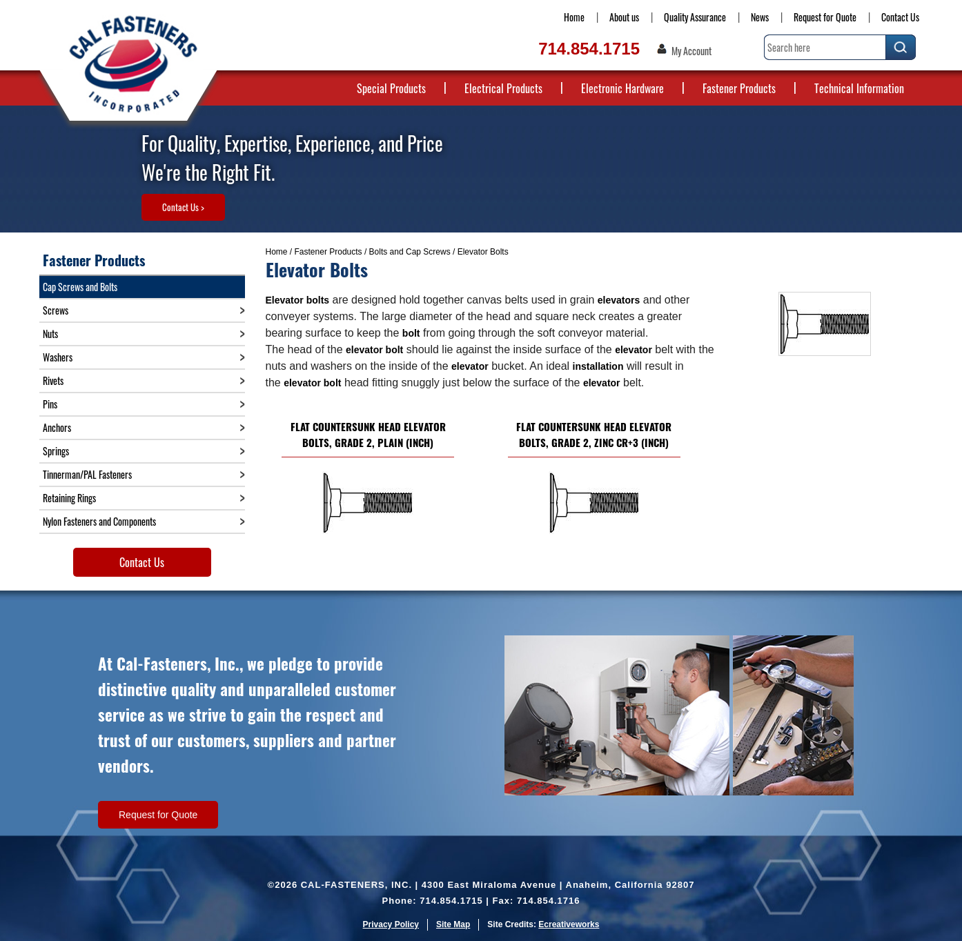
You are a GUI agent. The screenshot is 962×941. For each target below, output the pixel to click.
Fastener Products (739, 88)
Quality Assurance (695, 17)
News (760, 17)
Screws (55, 310)
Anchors (57, 427)
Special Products (391, 88)
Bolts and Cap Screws (410, 252)
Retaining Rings (69, 498)
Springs (56, 451)
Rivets (53, 380)
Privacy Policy (391, 924)
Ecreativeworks (568, 924)
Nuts (50, 333)
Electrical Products (503, 88)
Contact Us (900, 17)
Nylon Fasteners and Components (99, 521)
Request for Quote (825, 17)
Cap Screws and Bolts (80, 286)
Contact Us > (183, 207)
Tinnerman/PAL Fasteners (87, 474)
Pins (50, 404)
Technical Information (859, 88)
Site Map (453, 924)
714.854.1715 (589, 48)
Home (574, 17)
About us (624, 17)
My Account (691, 51)
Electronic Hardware (622, 88)
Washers (57, 357)
